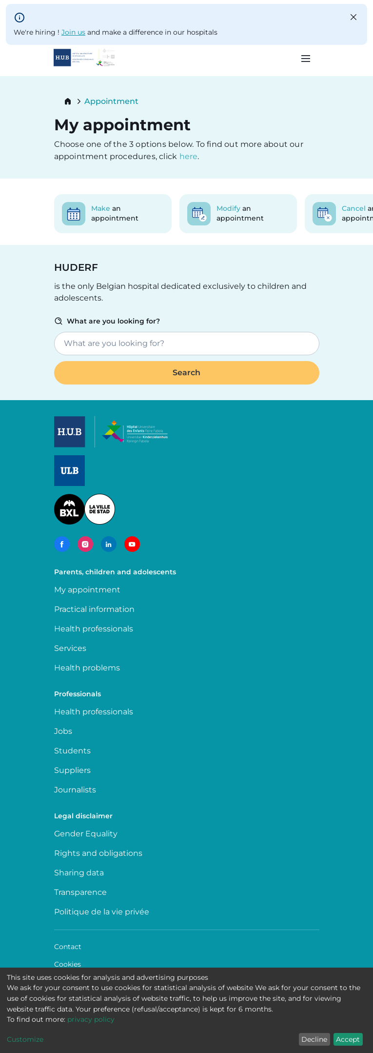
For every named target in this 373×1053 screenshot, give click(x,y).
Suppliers (72, 770)
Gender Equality (86, 833)
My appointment (87, 589)
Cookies (67, 964)
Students (72, 750)
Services (70, 648)
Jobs (63, 731)
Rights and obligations (98, 853)
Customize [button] (25, 1039)
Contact (67, 946)
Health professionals (93, 628)
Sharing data (79, 872)
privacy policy (91, 1019)
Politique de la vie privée (101, 911)
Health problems (87, 667)
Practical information (96, 609)
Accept (348, 1039)
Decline (314, 1039)
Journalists (75, 789)
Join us (73, 32)
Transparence (80, 892)
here (188, 156)
